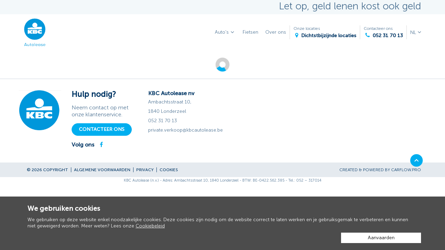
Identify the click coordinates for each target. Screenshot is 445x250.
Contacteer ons (383, 32)
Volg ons (83, 144)
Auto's (225, 32)
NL (414, 32)
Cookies (169, 169)
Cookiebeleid (150, 226)
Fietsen (250, 32)
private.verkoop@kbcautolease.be (185, 130)
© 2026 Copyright (47, 169)
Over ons (275, 32)
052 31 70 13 (162, 121)
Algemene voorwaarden (102, 169)
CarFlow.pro (406, 169)
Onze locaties (324, 32)
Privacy (145, 169)
